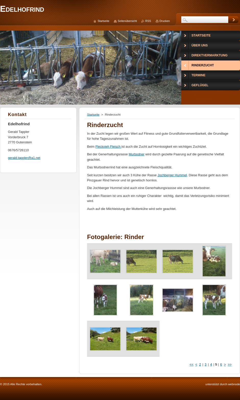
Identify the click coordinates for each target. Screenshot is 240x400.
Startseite (93, 114)
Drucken (165, 20)
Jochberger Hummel (172, 175)
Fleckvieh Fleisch (108, 146)
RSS (148, 20)
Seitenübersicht (127, 20)
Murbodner (137, 154)
